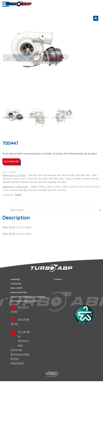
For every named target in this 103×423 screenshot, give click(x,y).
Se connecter (11, 161)
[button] (95, 18)
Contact (58, 280)
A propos (15, 280)
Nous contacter (19, 293)
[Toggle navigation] (5, 4)
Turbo (18, 194)
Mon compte (16, 288)
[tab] (51, 210)
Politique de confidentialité (24, 301)
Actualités (16, 284)
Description (17, 210)
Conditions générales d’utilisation (28, 297)
